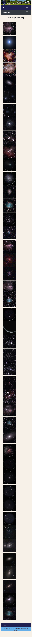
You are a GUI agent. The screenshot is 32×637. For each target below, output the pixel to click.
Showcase (6, 12)
